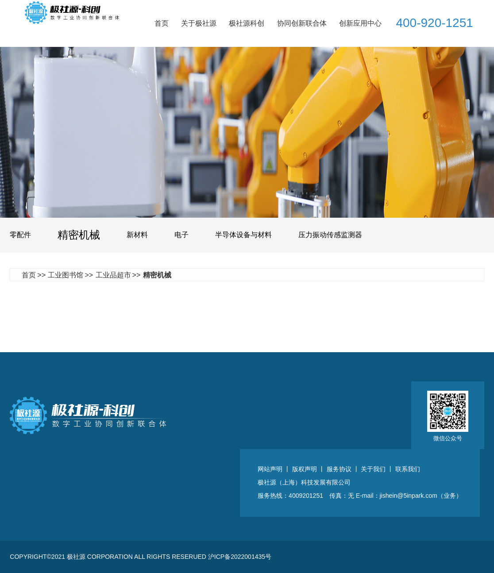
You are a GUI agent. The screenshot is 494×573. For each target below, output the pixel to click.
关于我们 (373, 469)
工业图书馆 (65, 275)
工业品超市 (113, 275)
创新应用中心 (360, 23)
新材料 (137, 234)
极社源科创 (246, 23)
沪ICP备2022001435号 (239, 556)
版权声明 (304, 469)
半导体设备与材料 (243, 234)
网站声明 (270, 469)
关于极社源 (198, 23)
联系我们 (407, 469)
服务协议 (339, 469)
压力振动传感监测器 (330, 234)
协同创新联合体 (302, 23)
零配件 (20, 234)
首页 (161, 23)
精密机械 (79, 235)
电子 (181, 234)
